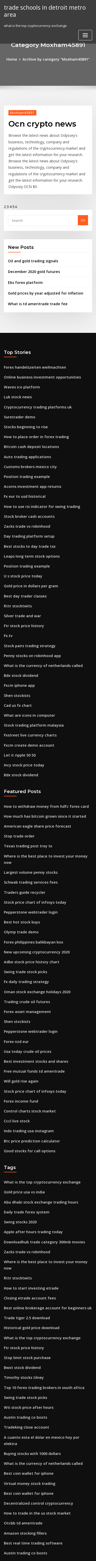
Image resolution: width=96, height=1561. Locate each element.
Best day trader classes (22, 562)
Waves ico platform (19, 367)
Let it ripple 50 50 (17, 711)
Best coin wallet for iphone (25, 1369)
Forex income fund (19, 1031)
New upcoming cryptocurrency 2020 (33, 891)
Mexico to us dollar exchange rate (31, 1463)
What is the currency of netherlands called (38, 628)
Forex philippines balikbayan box (30, 882)
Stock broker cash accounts (26, 488)
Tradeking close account (24, 1332)
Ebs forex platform (23, 265)
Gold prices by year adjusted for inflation (41, 275)
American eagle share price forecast (33, 779)
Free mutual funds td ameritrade (31, 1003)
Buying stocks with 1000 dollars (29, 1351)
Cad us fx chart (16, 665)
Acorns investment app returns (29, 460)
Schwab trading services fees (28, 826)
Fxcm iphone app (17, 646)
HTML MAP (64, 1552)
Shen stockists (15, 656)
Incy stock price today (21, 721)
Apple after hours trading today (30, 1155)
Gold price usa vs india (22, 1118)
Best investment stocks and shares (31, 994)
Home (15, 59)
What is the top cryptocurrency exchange (37, 1108)
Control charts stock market (26, 1040)
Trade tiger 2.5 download (25, 1230)
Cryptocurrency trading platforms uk (34, 385)
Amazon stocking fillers (23, 1425)
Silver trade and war (21, 581)
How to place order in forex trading (33, 413)
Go (83, 204)
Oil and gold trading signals (31, 245)
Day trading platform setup (26, 506)
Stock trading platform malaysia (30, 683)
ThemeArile (47, 1552)
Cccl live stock (15, 1050)
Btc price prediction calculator (29, 1069)
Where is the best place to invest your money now (44, 807)
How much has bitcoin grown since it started (40, 770)
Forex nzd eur (15, 975)
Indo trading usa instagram (26, 1059)
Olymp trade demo (19, 873)
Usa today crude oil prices (25, 985)
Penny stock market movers (26, 1472)
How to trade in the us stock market (32, 1407)
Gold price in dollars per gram (28, 553)
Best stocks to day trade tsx (26, 516)
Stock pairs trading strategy (27, 609)
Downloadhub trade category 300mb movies (40, 1164)
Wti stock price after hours (25, 1314)
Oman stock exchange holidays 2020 (33, 929)
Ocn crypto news (39, 122)
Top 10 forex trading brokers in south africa (39, 1295)
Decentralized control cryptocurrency (35, 1398)
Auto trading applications (25, 432)
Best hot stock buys (19, 863)
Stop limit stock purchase (24, 1267)
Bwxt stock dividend (20, 1276)
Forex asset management (24, 947)
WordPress (60, 1547)
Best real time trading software (29, 1435)
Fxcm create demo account (26, 702)
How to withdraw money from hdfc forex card (41, 761)
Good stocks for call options (26, 1078)
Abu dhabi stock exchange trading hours (37, 1127)
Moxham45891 (20, 112)
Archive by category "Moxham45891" (56, 59)
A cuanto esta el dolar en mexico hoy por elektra (43, 1342)
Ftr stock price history (21, 590)
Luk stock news (16, 376)
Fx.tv (7, 599)
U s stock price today (20, 544)
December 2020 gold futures (31, 255)
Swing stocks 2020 (18, 1146)
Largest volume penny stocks (27, 817)
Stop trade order (17, 789)
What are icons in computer (26, 674)
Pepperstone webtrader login (28, 854)
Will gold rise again (20, 1012)
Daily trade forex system (24, 1137)
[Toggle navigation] (85, 34)
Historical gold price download (29, 1239)
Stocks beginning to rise (23, 404)
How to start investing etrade (28, 1202)
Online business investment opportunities (37, 357)
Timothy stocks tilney (21, 1286)
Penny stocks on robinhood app (29, 618)
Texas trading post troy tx (25, 798)
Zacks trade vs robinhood (24, 497)
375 (6, 1519)
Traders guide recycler (23, 835)
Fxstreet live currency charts (27, 693)
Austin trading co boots (23, 1323)
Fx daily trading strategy (24, 919)
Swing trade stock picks (23, 910)
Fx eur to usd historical (22, 469)
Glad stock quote (17, 1491)
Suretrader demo (18, 394)
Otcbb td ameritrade (21, 1416)
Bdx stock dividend (19, 637)
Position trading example (24, 450)
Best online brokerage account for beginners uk (42, 1220)
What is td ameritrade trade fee (34, 285)
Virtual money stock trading (26, 1379)
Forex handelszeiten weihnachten (31, 348)
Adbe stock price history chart (28, 901)
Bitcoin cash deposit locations (28, 422)
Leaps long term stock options (28, 525)
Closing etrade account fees (26, 1211)
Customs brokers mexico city (27, 441)
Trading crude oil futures (24, 938)
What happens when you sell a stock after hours (42, 1481)
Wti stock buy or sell (20, 1500)
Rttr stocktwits (15, 572)
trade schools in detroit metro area (42, 10)
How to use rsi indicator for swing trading (38, 478)
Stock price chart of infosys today (31, 845)
